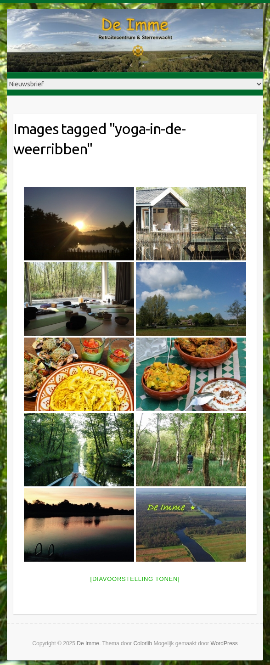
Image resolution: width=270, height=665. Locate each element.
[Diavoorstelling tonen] (135, 578)
